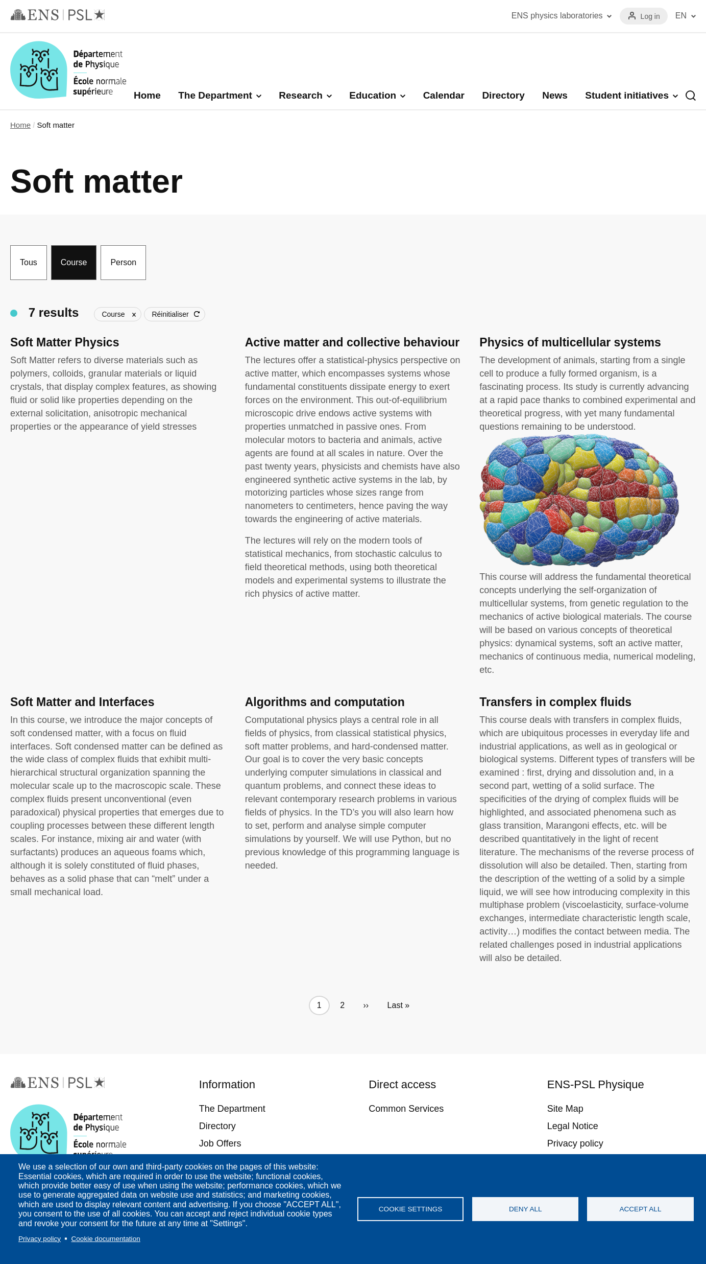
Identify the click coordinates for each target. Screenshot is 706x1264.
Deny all (525, 1209)
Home (147, 95)
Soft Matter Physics (64, 342)
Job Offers (220, 1143)
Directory (503, 95)
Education (372, 95)
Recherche (691, 95)
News (555, 95)
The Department (215, 95)
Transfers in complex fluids (555, 702)
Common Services (406, 1109)
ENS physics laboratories (557, 15)
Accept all (640, 1209)
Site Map (565, 1109)
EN (681, 15)
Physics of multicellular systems (570, 342)
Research (301, 95)
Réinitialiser (170, 314)
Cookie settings (411, 1209)
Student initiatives (627, 95)
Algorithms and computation (325, 702)
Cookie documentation (105, 1239)
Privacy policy (39, 1239)
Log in (650, 16)
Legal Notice (572, 1126)
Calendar (444, 95)
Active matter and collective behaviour (352, 342)
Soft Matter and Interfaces (82, 702)
